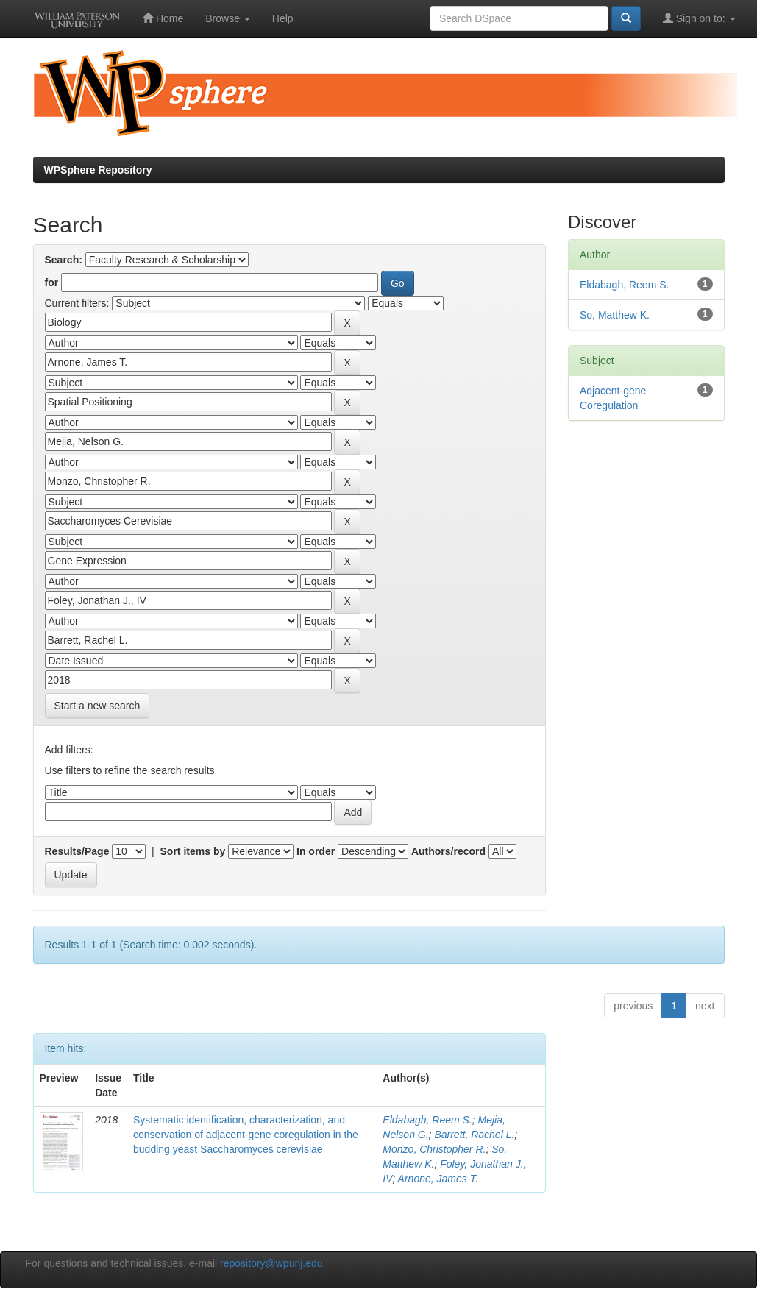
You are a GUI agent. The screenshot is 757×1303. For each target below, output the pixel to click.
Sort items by (193, 851)
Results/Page (77, 851)
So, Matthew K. (615, 315)
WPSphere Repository (98, 170)
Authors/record (448, 851)
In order (315, 851)
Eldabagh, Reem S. (427, 1120)
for (52, 282)
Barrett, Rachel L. (474, 1134)
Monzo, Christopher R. (434, 1149)
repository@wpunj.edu (271, 1263)
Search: (63, 260)
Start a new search (97, 705)
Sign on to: (699, 18)
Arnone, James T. (438, 1179)
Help (283, 18)
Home (163, 18)
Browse (227, 18)
